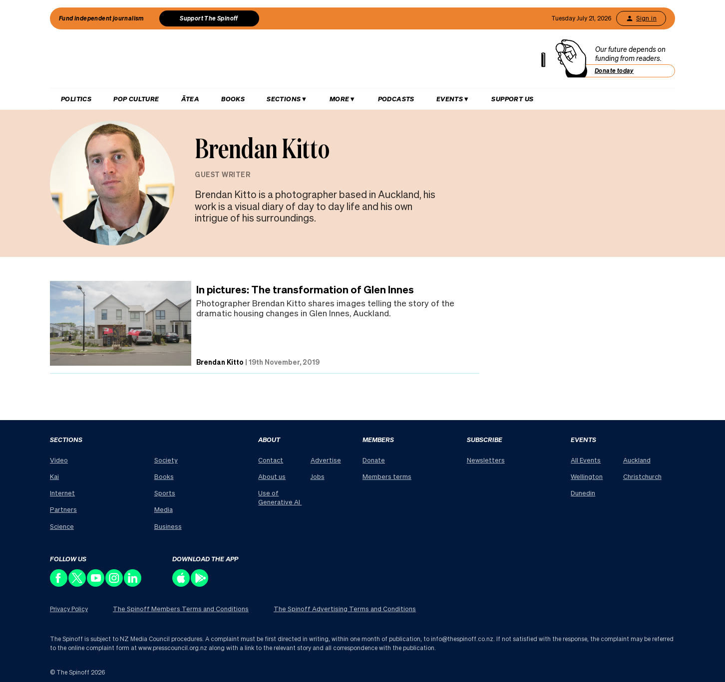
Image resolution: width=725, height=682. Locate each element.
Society (166, 459)
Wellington (587, 476)
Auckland (637, 459)
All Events (586, 459)
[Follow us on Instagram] (114, 584)
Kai (54, 476)
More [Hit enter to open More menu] (340, 98)
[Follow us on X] (77, 584)
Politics (76, 98)
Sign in (641, 18)
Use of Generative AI (280, 497)
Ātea (190, 98)
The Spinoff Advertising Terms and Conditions (345, 608)
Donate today (614, 70)
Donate (373, 459)
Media (163, 509)
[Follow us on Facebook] (59, 584)
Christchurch (642, 476)
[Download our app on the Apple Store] (181, 584)
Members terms (386, 476)
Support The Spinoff (209, 18)
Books (233, 98)
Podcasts (396, 98)
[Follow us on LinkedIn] (133, 584)
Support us (512, 98)
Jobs (318, 476)
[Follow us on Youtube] (96, 584)
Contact (270, 459)
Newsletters (486, 459)
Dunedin (583, 492)
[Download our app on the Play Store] (200, 584)
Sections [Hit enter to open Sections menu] (284, 98)
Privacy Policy (69, 609)
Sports (164, 492)
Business (168, 526)
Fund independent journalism (101, 18)
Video (59, 459)
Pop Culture (136, 98)
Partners (63, 509)
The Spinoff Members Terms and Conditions (181, 608)
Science (62, 526)
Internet (62, 492)
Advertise (326, 459)
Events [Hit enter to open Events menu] (449, 98)
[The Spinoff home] (301, 61)
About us (272, 476)
